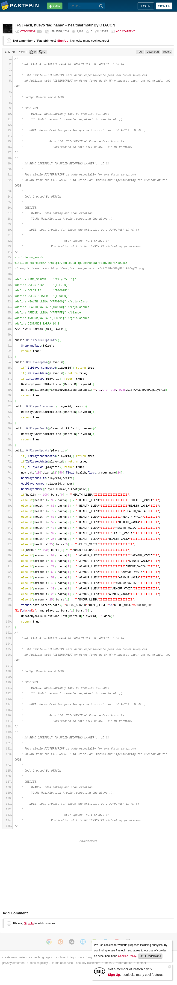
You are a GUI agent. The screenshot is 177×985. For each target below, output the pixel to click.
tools (81, 957)
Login (145, 6)
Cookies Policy (127, 956)
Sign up (164, 6)
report (167, 51)
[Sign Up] (99, 972)
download (153, 51)
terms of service (62, 963)
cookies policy (39, 963)
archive (60, 957)
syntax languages (40, 957)
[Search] (101, 6)
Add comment (125, 31)
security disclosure (88, 963)
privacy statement (13, 963)
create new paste (13, 957)
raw (140, 51)
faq (72, 957)
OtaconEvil (28, 31)
